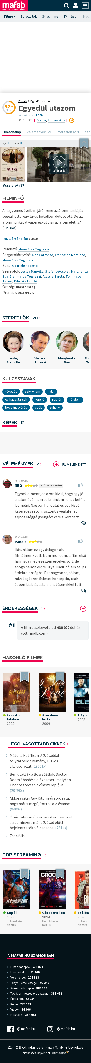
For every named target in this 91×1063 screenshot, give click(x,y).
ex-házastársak (16, 399)
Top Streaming (21, 854)
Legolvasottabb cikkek (36, 743)
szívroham (32, 391)
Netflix (11, 924)
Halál (51, 391)
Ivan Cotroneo (42, 255)
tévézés (11, 391)
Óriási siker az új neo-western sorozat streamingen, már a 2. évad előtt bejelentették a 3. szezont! (41, 822)
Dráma (41, 120)
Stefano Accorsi (57, 271)
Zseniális (17, 835)
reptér (57, 399)
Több (39, 115)
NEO (18, 485)
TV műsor (71, 16)
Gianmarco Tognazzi (25, 276)
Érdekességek (20, 608)
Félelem (75, 399)
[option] (13, 348)
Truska (9, 227)
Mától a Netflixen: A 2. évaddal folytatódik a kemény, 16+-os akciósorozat (34, 761)
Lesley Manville (32, 271)
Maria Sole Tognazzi (17, 260)
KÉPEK (9, 422)
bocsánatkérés (16, 407)
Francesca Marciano (70, 255)
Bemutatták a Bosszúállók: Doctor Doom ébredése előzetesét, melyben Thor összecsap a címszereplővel (40, 780)
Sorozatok (29, 16)
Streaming (50, 16)
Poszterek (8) (13, 185)
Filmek (9, 16)
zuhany (55, 407)
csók (38, 407)
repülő (39, 399)
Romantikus (56, 120)
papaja (20, 541)
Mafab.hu (61, 1047)
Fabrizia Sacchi (25, 281)
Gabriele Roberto (25, 265)
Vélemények (17, 463)
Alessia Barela (53, 276)
